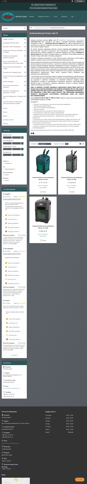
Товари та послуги (43, 16)
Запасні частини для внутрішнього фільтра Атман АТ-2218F (14, 203)
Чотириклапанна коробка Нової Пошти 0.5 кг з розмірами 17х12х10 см (14, 208)
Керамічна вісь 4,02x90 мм (12, 257)
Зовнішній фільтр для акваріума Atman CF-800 (71, 178)
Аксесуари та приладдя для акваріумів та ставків (11, 91)
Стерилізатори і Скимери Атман (12, 72)
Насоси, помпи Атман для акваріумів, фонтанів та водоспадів (13, 62)
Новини (5, 108)
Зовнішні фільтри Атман (42, 27)
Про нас (5, 112)
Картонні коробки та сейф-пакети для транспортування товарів (12, 102)
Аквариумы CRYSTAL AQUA (11, 43)
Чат (79, 479)
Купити (44, 192)
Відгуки (5, 116)
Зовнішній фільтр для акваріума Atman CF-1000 (43, 227)
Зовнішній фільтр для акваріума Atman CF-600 (43, 178)
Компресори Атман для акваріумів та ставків (13, 51)
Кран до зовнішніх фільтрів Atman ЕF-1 (15, 312)
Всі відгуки (14, 355)
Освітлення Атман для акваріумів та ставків (13, 77)
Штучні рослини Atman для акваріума (11, 86)
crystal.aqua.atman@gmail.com (11, 388)
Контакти (64, 16)
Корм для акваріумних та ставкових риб (13, 97)
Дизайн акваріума (8, 81)
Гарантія (5, 123)
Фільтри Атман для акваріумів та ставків (12, 67)
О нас (55, 16)
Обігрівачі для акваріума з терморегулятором (10, 56)
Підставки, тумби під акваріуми (12, 46)
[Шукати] (25, 28)
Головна (31, 16)
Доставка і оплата (8, 119)
